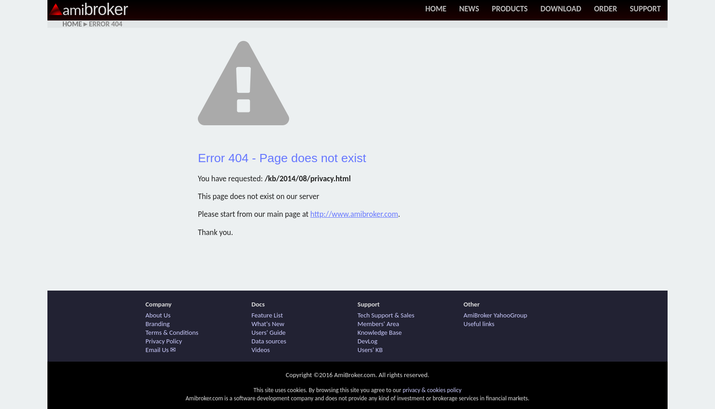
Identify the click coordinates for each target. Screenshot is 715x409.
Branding (157, 324)
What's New (268, 324)
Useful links (479, 324)
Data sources (269, 341)
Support (645, 9)
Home (435, 9)
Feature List (267, 315)
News (469, 9)
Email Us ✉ (160, 350)
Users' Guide (269, 332)
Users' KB (370, 350)
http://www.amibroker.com (355, 214)
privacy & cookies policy (432, 390)
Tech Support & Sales (386, 315)
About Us (158, 315)
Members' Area (378, 324)
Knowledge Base (380, 332)
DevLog (368, 341)
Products (510, 9)
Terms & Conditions (171, 332)
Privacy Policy (163, 341)
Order (605, 9)
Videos (261, 350)
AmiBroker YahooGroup (496, 315)
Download (560, 9)
